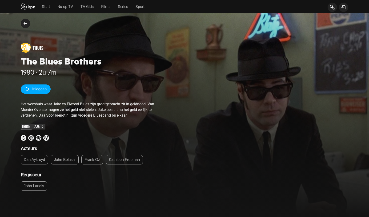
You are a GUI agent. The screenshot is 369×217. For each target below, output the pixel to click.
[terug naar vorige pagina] (25, 23)
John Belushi (65, 160)
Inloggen (36, 89)
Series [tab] (123, 6)
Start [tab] (46, 6)
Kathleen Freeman (124, 160)
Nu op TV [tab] (65, 6)
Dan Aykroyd (34, 160)
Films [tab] (105, 6)
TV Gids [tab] (87, 6)
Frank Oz (92, 160)
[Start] (28, 7)
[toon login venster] (343, 7)
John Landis (34, 186)
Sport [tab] (140, 6)
